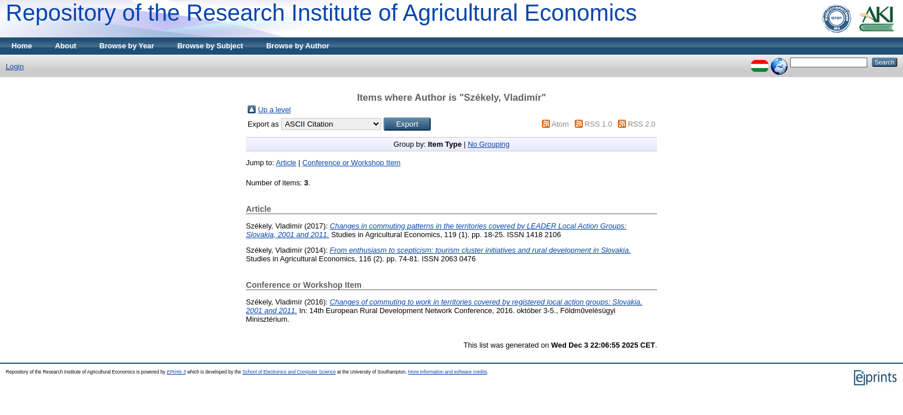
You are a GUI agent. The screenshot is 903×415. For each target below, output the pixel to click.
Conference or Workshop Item (351, 162)
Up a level (274, 109)
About (66, 45)
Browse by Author (297, 45)
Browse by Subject (210, 45)
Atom (560, 124)
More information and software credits (447, 372)
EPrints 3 (175, 372)
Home (22, 45)
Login (15, 66)
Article (286, 162)
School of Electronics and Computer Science (289, 372)
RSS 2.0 (641, 124)
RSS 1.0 (598, 124)
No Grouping (489, 144)
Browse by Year (127, 45)
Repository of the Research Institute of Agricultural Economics (321, 12)
